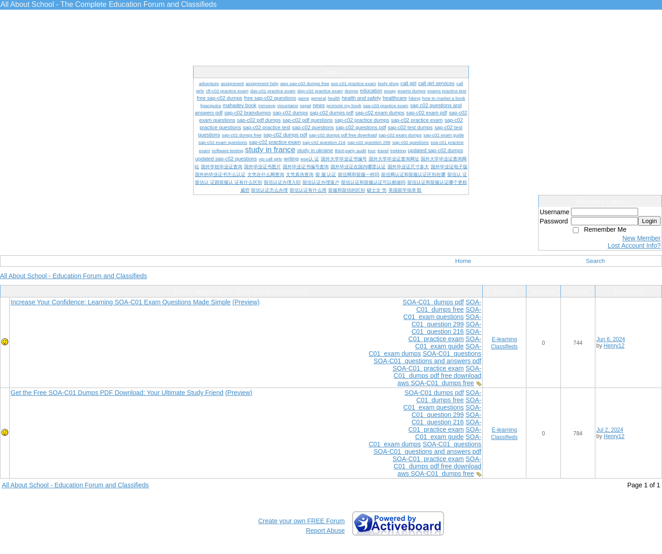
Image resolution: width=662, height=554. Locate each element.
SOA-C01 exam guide (448, 342)
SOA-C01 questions (451, 353)
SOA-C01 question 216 (446, 327)
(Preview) (246, 302)
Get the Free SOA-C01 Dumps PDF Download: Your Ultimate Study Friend (117, 392)
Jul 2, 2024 (609, 430)
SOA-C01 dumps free (448, 305)
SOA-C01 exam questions (442, 313)
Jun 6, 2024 (610, 339)
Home (463, 260)
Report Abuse (325, 530)
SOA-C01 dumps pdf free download (437, 372)
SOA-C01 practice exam (444, 335)
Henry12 (614, 346)
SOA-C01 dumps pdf (433, 302)
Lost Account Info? (634, 245)
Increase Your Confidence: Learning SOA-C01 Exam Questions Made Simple (121, 302)
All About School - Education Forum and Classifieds (73, 276)
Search (595, 260)
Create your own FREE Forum (301, 521)
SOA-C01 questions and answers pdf (427, 361)
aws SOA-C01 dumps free (436, 383)
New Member (641, 238)
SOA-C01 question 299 (446, 320)
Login (649, 220)
